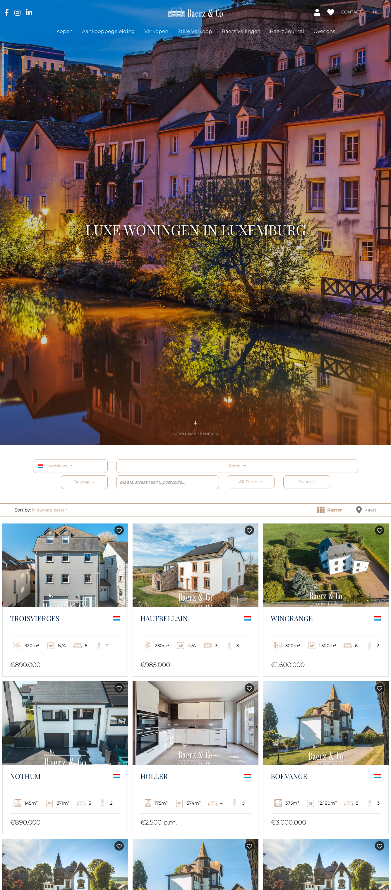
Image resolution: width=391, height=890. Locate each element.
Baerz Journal (287, 31)
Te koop (82, 482)
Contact (351, 12)
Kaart (366, 510)
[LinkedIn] (29, 12)
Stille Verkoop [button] (195, 31)
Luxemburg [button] (53, 466)
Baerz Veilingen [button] (241, 31)
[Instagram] (18, 12)
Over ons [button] (324, 31)
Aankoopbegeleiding (108, 31)
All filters (249, 481)
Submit (306, 481)
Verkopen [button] (156, 31)
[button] (377, 12)
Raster (329, 510)
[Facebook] (7, 12)
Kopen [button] (64, 31)
